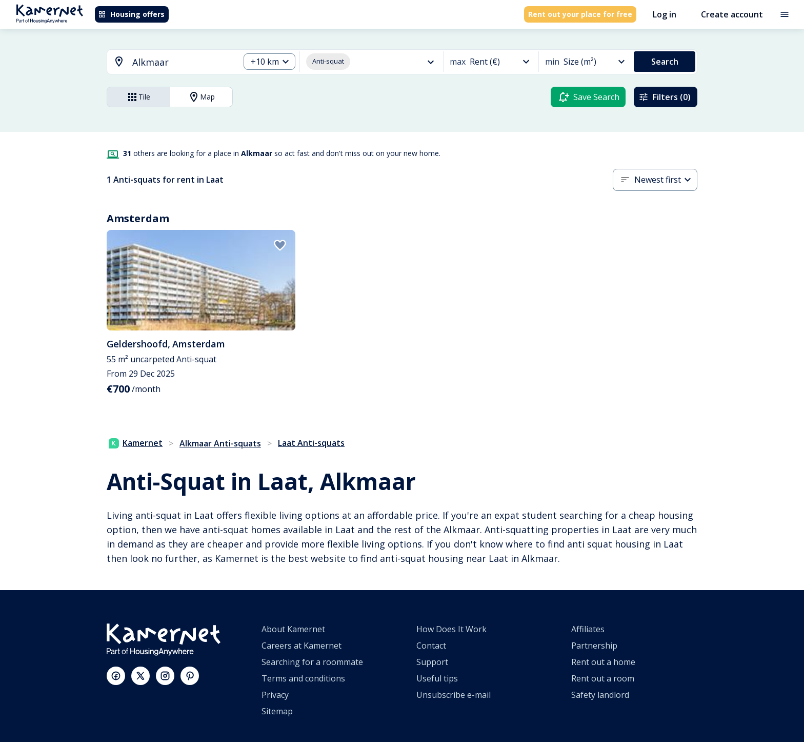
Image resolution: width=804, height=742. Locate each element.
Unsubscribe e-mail (453, 694)
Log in (664, 14)
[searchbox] (182, 62)
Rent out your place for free (580, 14)
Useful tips (437, 678)
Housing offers (131, 14)
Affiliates (588, 629)
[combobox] (167, 62)
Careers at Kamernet (301, 645)
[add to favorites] (280, 245)
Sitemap (277, 711)
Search (664, 61)
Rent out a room (602, 678)
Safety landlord (600, 694)
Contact (431, 645)
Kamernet (136, 442)
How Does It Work (451, 629)
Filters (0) (664, 97)
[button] (269, 61)
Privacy (275, 694)
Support (432, 662)
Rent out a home (603, 662)
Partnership (594, 645)
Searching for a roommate (312, 662)
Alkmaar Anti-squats (220, 443)
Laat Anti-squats (311, 443)
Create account (732, 14)
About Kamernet (293, 629)
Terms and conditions (303, 678)
